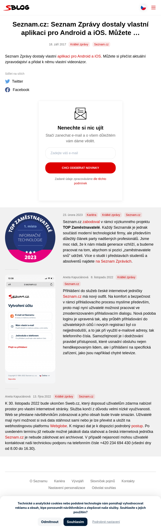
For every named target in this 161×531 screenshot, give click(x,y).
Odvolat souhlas (104, 488)
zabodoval (91, 222)
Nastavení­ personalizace (66, 488)
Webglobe (58, 426)
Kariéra (91, 215)
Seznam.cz (101, 44)
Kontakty (128, 481)
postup (137, 426)
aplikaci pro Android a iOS (79, 56)
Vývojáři (78, 481)
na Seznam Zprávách (113, 261)
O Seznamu (38, 481)
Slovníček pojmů (102, 481)
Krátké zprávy (79, 44)
